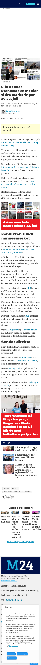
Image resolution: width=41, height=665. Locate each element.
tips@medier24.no (14, 600)
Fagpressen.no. (13, 646)
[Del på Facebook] (4, 496)
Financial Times (29, 330)
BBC (29, 288)
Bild (27, 316)
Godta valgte (22, 654)
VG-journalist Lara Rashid (25, 361)
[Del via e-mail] (12, 496)
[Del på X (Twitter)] (8, 496)
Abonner (30, 4)
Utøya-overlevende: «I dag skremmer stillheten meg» (20, 184)
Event (21, 4)
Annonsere (13, 4)
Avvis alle (11, 654)
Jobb (6, 4)
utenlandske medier (13, 492)
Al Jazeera (14, 330)
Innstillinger (34, 663)
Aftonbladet (25, 358)
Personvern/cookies (9, 581)
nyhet (6, 488)
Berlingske (14, 368)
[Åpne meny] (38, 4)
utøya (28, 492)
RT (7, 330)
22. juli (15, 488)
